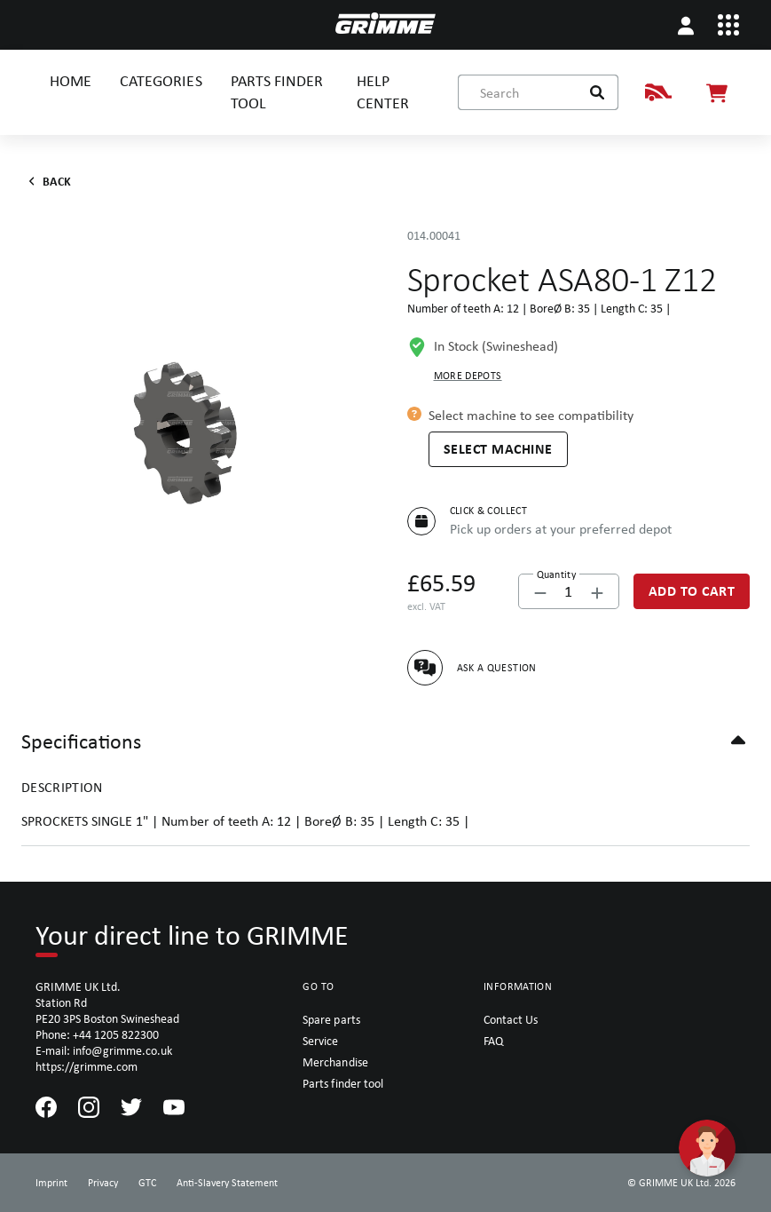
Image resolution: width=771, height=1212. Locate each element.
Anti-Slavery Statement (227, 1183)
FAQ (493, 1041)
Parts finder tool (342, 1083)
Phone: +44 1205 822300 (97, 1034)
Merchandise (335, 1062)
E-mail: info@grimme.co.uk (103, 1050)
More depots (468, 375)
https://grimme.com (86, 1066)
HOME (70, 80)
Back (46, 181)
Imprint (51, 1183)
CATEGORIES (160, 80)
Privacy (103, 1183)
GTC (147, 1183)
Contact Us (511, 1019)
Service (320, 1041)
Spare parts (331, 1019)
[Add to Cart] (692, 591)
